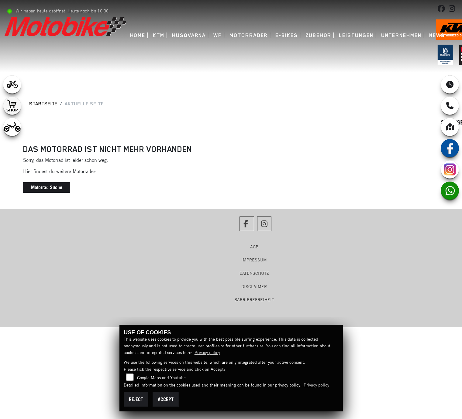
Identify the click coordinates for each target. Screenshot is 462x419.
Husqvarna (189, 35)
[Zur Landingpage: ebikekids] (12, 127)
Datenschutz (254, 273)
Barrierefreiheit (254, 299)
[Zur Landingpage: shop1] (12, 106)
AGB (254, 247)
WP (217, 35)
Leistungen (356, 35)
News (437, 35)
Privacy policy (207, 352)
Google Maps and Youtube (161, 377)
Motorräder (248, 35)
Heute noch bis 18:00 (88, 11)
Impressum (254, 260)
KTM (158, 35)
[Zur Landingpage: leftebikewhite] (12, 84)
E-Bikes (286, 35)
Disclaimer (254, 286)
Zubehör (318, 35)
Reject (136, 399)
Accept (166, 399)
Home (138, 35)
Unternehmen (401, 35)
